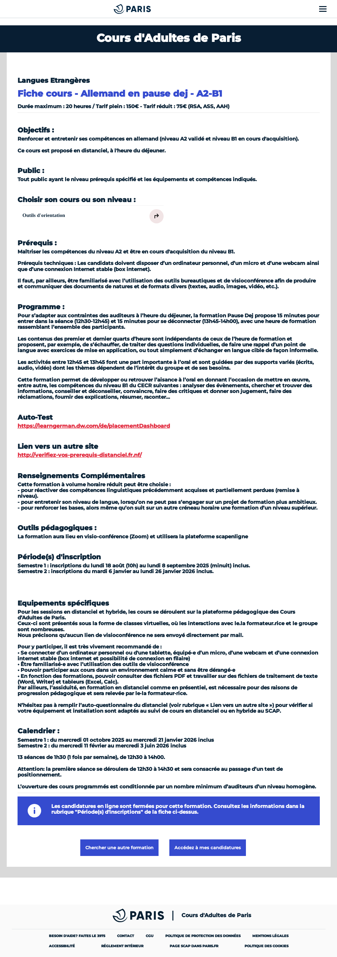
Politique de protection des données (203, 936)
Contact (125, 936)
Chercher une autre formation (119, 847)
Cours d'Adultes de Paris (216, 915)
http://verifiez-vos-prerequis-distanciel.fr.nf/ (80, 455)
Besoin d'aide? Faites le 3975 (77, 936)
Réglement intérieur (122, 946)
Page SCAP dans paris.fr (194, 946)
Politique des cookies (266, 946)
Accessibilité (62, 946)
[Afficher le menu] (326, 9)
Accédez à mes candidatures (207, 847)
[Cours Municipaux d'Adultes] (135, 9)
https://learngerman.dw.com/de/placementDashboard (94, 426)
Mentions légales (270, 936)
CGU (149, 936)
